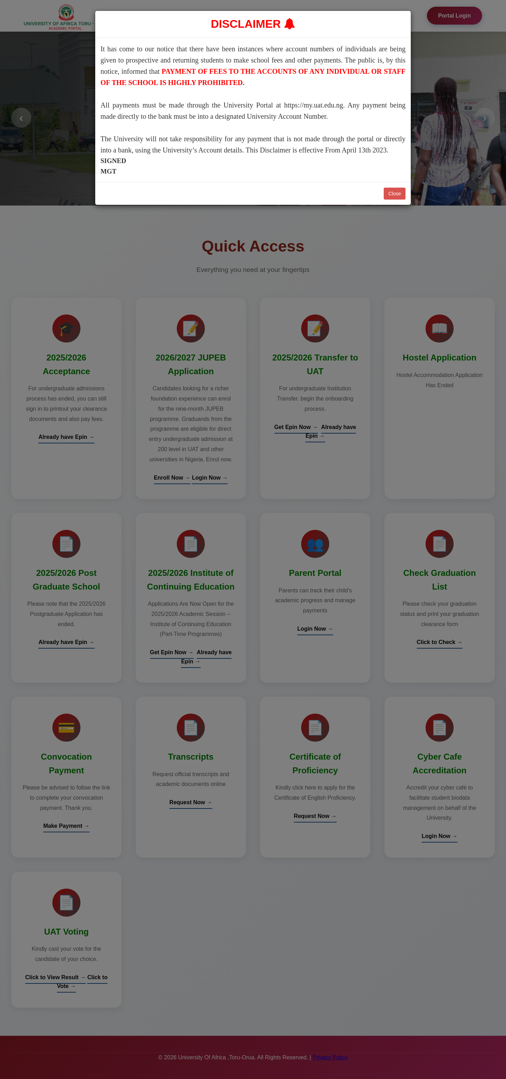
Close (394, 193)
